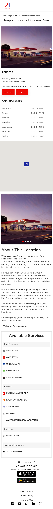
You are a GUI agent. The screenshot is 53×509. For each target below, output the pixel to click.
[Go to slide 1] (23, 241)
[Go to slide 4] (30, 241)
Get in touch (26, 465)
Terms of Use (26, 500)
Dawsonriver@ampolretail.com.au (18, 86)
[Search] (36, 6)
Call (22, 92)
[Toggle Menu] (47, 6)
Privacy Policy (26, 496)
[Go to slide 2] (25, 241)
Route (8, 92)
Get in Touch (26, 491)
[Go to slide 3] (28, 241)
